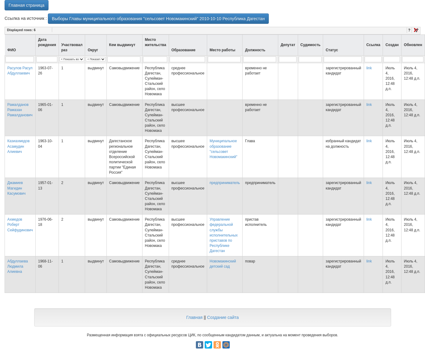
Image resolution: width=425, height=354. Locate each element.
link (369, 68)
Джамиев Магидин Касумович (16, 188)
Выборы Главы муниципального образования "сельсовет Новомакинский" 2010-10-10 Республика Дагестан (158, 18)
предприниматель (225, 183)
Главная (194, 317)
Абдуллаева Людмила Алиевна (17, 266)
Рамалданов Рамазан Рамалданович (20, 110)
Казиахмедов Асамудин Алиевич (18, 146)
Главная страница (27, 5)
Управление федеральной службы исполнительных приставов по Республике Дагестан (224, 235)
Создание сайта (223, 317)
